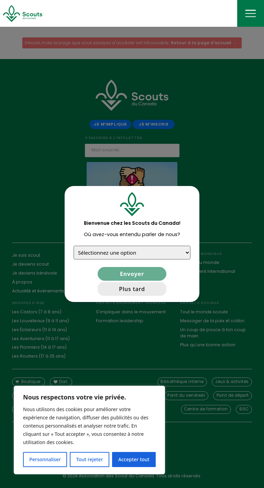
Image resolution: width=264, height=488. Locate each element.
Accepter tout (134, 459)
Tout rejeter (89, 459)
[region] (89, 430)
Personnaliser (45, 459)
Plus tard (132, 289)
